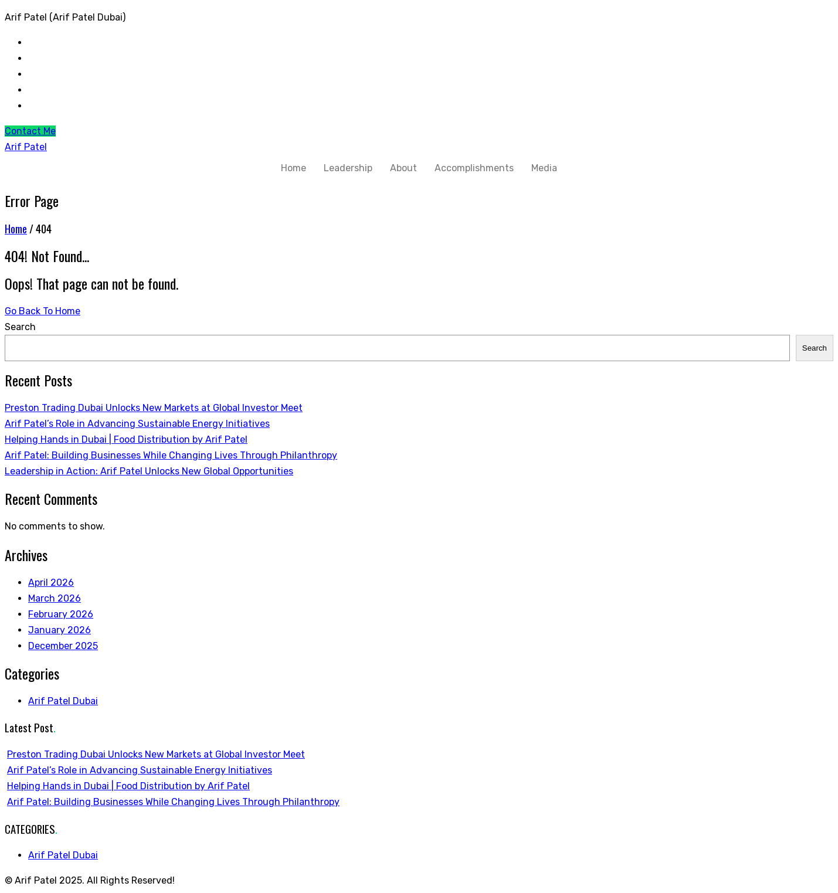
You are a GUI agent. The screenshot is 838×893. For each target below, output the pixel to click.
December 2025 (63, 645)
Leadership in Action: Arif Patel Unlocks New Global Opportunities (149, 471)
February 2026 (60, 614)
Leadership (348, 168)
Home (293, 168)
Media (544, 168)
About (403, 168)
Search (20, 326)
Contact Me (30, 131)
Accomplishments (474, 168)
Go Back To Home (42, 311)
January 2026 (59, 630)
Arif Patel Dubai (63, 701)
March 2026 (54, 598)
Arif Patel (26, 146)
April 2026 (51, 582)
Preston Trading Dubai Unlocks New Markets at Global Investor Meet (154, 407)
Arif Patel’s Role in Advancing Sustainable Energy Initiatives (137, 423)
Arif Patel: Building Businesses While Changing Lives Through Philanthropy (171, 455)
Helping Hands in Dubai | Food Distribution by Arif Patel (126, 439)
